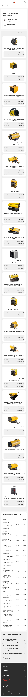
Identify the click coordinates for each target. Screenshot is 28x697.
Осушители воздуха (12, 19)
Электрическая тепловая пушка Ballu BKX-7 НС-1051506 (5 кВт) (14, 96)
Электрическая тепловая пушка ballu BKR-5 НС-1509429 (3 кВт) (14, 49)
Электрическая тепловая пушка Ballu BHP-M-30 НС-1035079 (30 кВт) (14, 379)
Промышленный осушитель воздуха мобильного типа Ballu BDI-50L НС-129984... (14, 497)
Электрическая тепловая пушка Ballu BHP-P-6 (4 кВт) (14, 120)
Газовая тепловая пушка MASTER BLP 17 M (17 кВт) (14, 167)
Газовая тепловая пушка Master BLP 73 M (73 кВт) (14, 474)
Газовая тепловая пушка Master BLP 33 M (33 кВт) (14, 356)
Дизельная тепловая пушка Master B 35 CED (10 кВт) (14, 238)
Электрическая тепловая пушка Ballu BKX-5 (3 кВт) (14, 72)
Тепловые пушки (11, 24)
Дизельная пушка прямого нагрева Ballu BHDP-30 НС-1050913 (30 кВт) (14, 403)
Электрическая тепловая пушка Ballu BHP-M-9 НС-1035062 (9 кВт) (14, 190)
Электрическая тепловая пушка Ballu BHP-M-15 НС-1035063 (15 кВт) (14, 309)
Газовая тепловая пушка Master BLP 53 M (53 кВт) (14, 427)
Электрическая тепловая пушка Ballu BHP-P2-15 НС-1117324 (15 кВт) (14, 332)
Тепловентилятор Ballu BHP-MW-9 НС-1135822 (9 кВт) (14, 261)
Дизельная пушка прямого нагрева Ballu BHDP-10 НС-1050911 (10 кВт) (14, 214)
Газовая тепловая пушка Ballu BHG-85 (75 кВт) (14, 450)
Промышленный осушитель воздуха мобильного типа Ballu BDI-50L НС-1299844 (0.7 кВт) (7, 625)
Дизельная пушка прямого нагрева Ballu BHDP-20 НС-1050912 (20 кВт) (14, 285)
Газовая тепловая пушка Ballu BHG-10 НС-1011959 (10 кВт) (14, 143)
